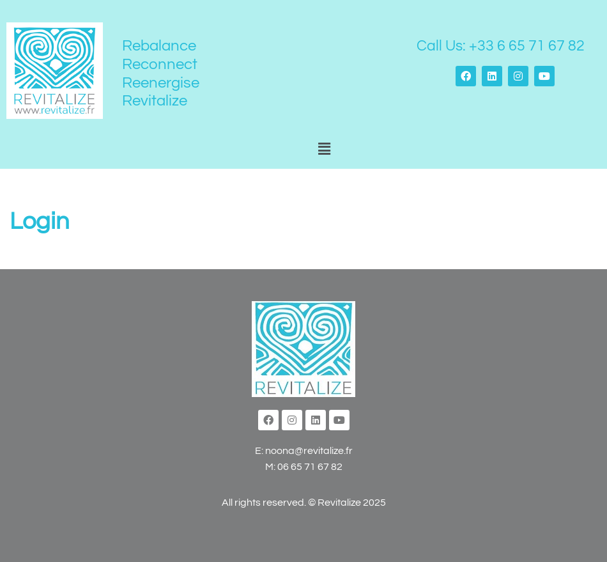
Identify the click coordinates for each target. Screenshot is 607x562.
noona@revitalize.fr (309, 451)
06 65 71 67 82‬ (309, 467)
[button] (324, 149)
